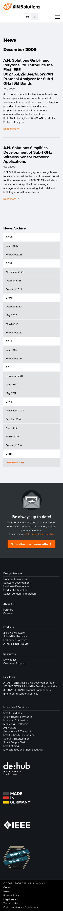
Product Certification (15, 589)
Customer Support (14, 663)
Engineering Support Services (20, 693)
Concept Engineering (15, 578)
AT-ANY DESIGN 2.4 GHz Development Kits (28, 682)
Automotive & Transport (17, 731)
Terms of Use (10, 903)
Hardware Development (17, 586)
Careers (7, 613)
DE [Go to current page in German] (27, 16)
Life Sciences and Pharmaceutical (23, 749)
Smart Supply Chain (14, 742)
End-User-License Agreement (20, 907)
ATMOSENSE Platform (16, 643)
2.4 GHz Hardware (14, 632)
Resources (9, 653)
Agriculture (9, 727)
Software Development (16, 582)
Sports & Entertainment (16, 738)
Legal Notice (10, 899)
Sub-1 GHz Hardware (15, 636)
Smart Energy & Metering (18, 716)
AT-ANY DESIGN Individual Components (27, 689)
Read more (10, 128)
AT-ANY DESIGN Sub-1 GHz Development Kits (30, 686)
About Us (8, 603)
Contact (8, 887)
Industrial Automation (16, 720)
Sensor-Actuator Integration (19, 593)
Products (8, 626)
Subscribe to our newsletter (30, 544)
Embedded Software (15, 639)
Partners (8, 609)
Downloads (9, 659)
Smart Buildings (12, 712)
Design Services (12, 573)
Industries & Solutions (16, 707)
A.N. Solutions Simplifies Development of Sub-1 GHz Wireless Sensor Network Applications (27, 154)
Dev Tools (9, 676)
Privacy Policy (11, 895)
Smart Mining (11, 745)
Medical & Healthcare (15, 723)
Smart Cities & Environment (19, 734)
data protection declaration (40, 534)
